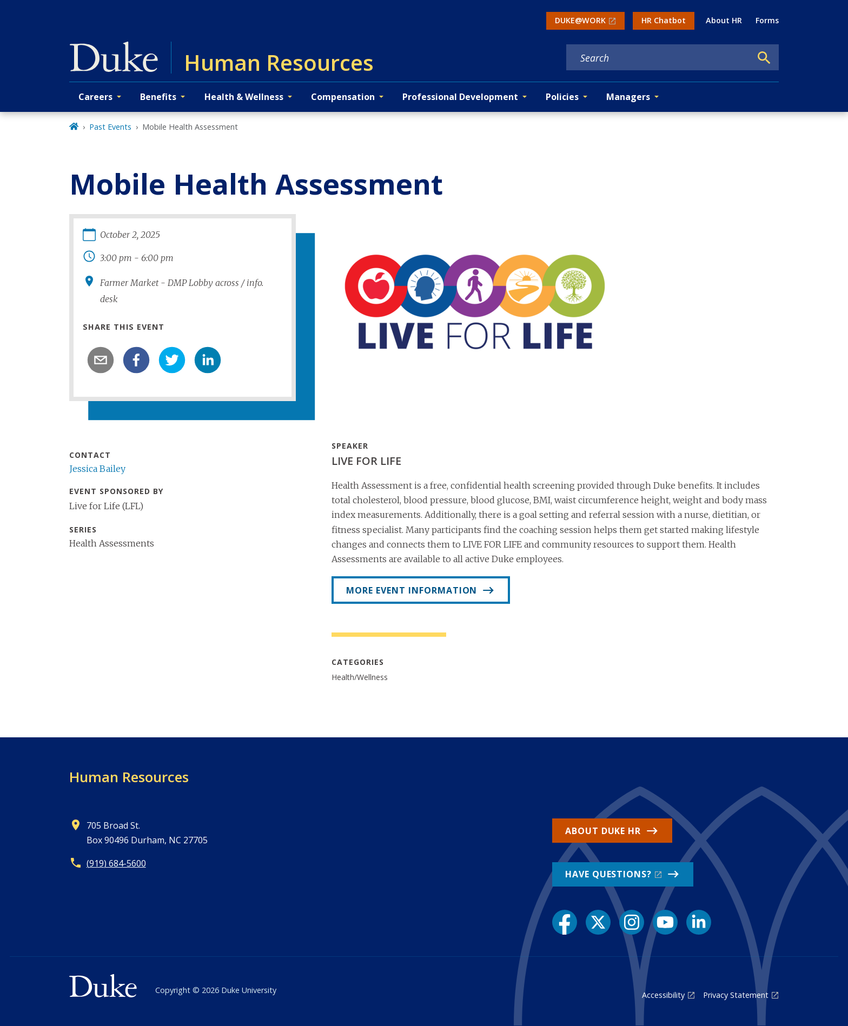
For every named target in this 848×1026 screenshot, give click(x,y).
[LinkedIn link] (698, 922)
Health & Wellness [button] (243, 97)
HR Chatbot (663, 20)
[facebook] (136, 360)
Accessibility (663, 995)
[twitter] (172, 360)
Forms (767, 20)
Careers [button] (95, 97)
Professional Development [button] (460, 97)
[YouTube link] (665, 922)
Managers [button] (628, 97)
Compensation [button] (343, 97)
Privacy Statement (736, 995)
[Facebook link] (564, 922)
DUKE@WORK (580, 20)
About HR (724, 20)
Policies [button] (562, 97)
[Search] (764, 58)
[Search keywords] (659, 57)
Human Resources (129, 777)
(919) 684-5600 (116, 863)
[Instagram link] (631, 922)
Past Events (110, 127)
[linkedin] (207, 360)
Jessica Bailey (97, 468)
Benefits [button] (158, 97)
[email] (100, 360)
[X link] (598, 922)
